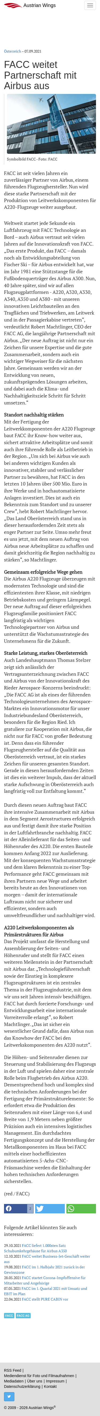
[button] (19, 1208)
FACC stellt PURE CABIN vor (45, 1299)
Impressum (55, 1381)
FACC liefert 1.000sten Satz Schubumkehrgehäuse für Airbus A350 (35, 1248)
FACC (9, 1315)
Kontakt (50, 1386)
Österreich (12, 51)
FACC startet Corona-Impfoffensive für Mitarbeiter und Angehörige (45, 1280)
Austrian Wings (30, 5)
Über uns (34, 1381)
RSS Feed (12, 1370)
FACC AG (23, 1315)
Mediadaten (13, 1381)
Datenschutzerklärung (22, 1386)
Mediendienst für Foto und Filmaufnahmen (39, 1376)
